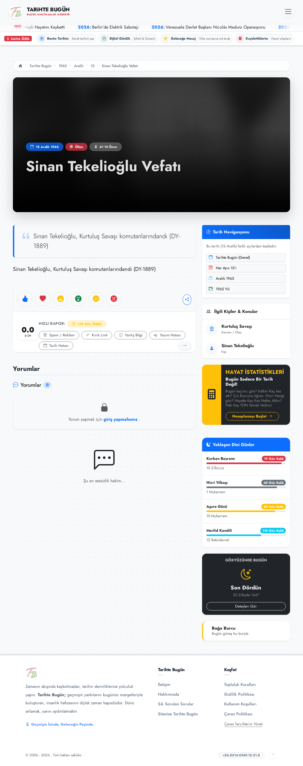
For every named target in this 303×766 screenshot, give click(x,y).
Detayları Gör (246, 606)
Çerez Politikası (238, 714)
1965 (63, 65)
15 (92, 65)
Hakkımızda (168, 694)
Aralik (78, 65)
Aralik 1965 (221, 278)
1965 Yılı (219, 289)
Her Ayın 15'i (223, 268)
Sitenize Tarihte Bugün (178, 714)
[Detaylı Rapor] (184, 345)
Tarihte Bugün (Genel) (229, 257)
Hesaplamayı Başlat (252, 416)
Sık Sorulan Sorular (176, 704)
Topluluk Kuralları (240, 685)
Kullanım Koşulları (240, 704)
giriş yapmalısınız (121, 419)
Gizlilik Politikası (239, 694)
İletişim (164, 685)
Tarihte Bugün (40, 65)
